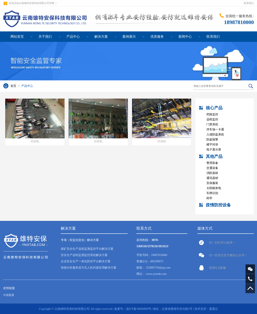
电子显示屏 (213, 149)
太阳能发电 (213, 188)
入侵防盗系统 (215, 134)
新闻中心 (185, 36)
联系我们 (249, 3)
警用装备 (212, 163)
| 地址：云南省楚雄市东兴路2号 (172, 308)
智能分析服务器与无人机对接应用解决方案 (88, 267)
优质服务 (157, 36)
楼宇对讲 (212, 144)
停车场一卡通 (215, 129)
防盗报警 (212, 139)
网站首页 (17, 36)
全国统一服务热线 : (239, 16)
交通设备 (212, 168)
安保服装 (212, 183)
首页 (13, 86)
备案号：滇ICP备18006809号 (132, 308)
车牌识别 (212, 193)
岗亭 (209, 198)
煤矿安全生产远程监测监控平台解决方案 (87, 248)
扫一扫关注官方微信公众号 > (228, 255)
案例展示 (129, 36)
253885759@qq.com (158, 267)
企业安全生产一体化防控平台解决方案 (86, 261)
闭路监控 (212, 114)
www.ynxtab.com (156, 273)
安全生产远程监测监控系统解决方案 (84, 255)
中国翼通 (8, 295)
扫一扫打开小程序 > (222, 242)
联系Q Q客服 (217, 267)
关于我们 (45, 36)
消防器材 (212, 173)
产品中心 (73, 36)
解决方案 (101, 36)
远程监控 (212, 119)
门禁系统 (212, 124)
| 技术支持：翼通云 (205, 308)
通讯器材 (212, 178)
